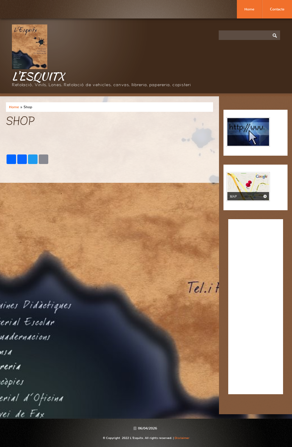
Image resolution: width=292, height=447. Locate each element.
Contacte (277, 9)
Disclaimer (182, 438)
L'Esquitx (38, 76)
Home (249, 9)
